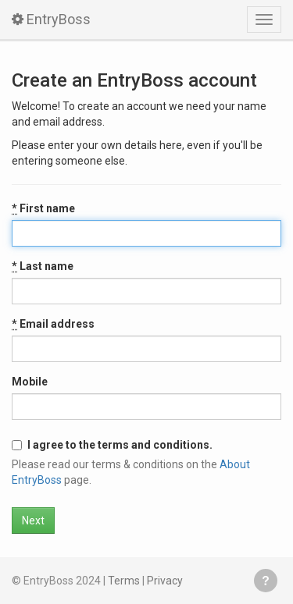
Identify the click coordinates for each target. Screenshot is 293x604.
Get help (265, 580)
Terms (124, 580)
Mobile (30, 381)
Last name (42, 266)
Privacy (165, 580)
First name (43, 208)
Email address (53, 324)
